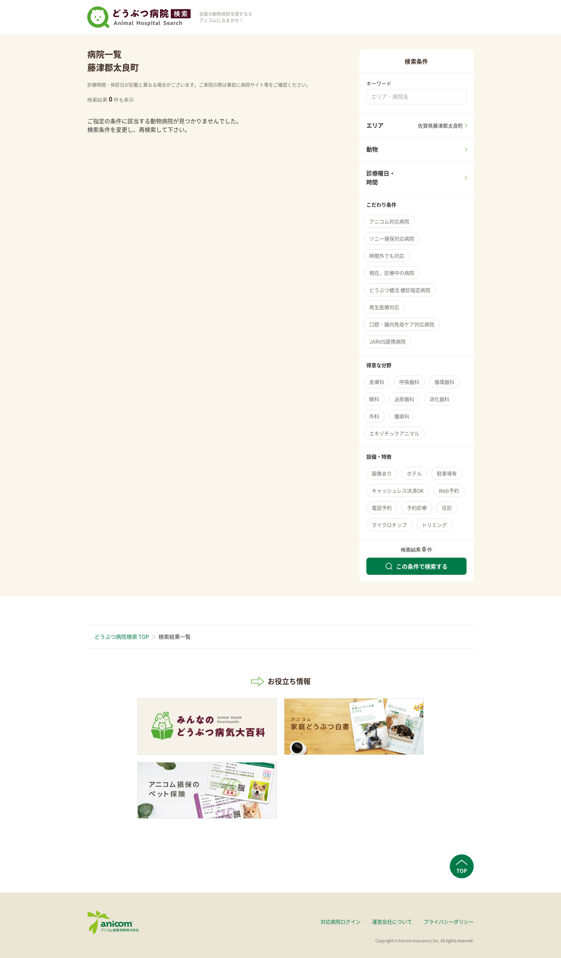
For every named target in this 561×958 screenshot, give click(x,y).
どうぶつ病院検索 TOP (121, 637)
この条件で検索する (416, 566)
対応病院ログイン (341, 921)
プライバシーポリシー (449, 921)
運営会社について (392, 921)
